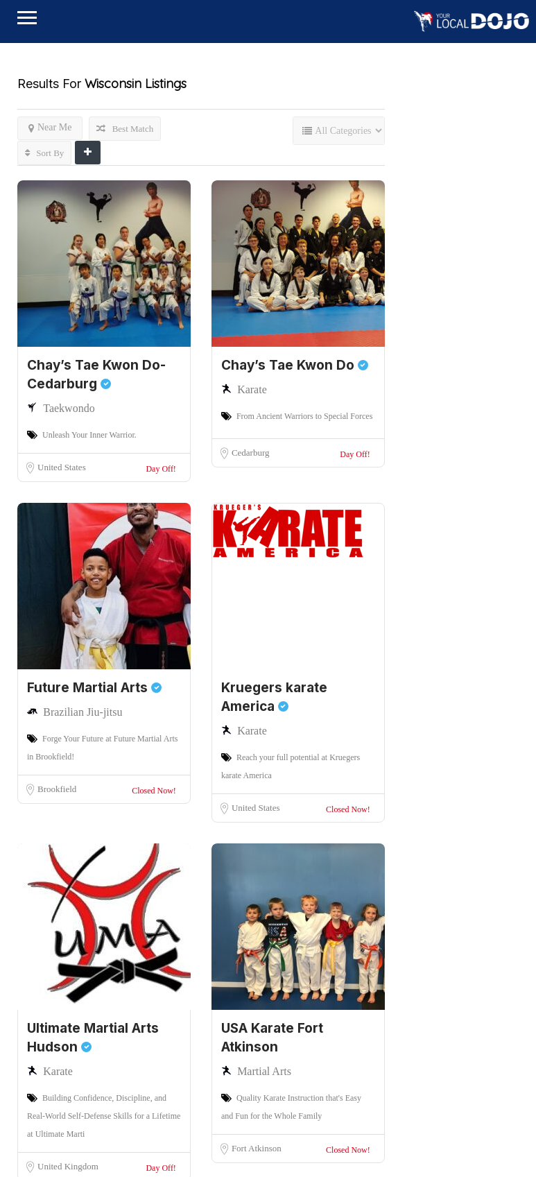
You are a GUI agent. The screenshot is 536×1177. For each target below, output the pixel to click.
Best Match (124, 128)
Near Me (49, 127)
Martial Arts (264, 1071)
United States (61, 467)
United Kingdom (67, 1166)
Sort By (44, 153)
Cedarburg (251, 452)
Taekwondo (68, 408)
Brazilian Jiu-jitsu (82, 712)
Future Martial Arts (94, 688)
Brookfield (56, 789)
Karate (252, 389)
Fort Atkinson (257, 1148)
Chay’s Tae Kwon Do (294, 365)
